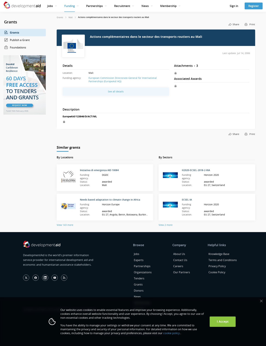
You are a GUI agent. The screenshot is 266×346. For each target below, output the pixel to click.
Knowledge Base (218, 254)
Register (253, 6)
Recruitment (122, 6)
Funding (69, 6)
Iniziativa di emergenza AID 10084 (99, 170)
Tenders (139, 278)
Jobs (50, 6)
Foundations (15, 47)
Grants (11, 33)
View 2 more (166, 224)
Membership (168, 6)
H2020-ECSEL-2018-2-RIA (196, 170)
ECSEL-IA (187, 199)
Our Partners (181, 272)
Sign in (234, 6)
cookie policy (171, 333)
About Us (179, 254)
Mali (71, 17)
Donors (139, 290)
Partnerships (94, 6)
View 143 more (65, 224)
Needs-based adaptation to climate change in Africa (110, 199)
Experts (139, 260)
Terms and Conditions (222, 260)
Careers (178, 266)
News (145, 6)
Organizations (143, 272)
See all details (116, 91)
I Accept (223, 321)
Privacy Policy (217, 266)
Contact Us (180, 260)
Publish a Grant (17, 40)
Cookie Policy (216, 272)
